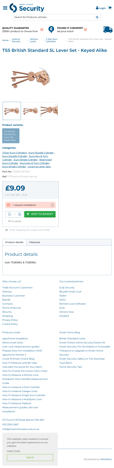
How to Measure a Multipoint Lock (22, 399)
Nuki (62, 307)
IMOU (62, 299)
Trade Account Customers (17, 287)
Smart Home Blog (69, 332)
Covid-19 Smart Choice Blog (18, 358)
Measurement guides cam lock (20, 407)
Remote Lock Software (72, 303)
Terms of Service (11, 307)
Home (5, 40)
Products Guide (11, 332)
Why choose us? (11, 281)
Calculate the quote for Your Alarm (22, 367)
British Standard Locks (72, 338)
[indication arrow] (42, 29)
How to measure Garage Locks (19, 391)
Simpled (64, 316)
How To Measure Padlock (16, 403)
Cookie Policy (10, 324)
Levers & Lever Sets (39, 166)
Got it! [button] (30, 457)
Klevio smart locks (12, 342)
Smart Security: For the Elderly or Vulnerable (84, 346)
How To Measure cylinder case (19, 362)
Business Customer (13, 295)
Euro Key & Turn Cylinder (34, 163)
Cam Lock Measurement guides (20, 346)
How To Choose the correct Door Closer (25, 371)
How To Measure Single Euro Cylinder (23, 395)
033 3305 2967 (10, 424)
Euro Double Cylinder (41, 152)
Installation (8, 411)
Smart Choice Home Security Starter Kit (82, 342)
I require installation (24, 205)
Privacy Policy (10, 320)
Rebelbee (106, 459)
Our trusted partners (71, 281)
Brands (6, 299)
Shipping (7, 316)
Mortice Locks (34, 40)
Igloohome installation (15, 338)
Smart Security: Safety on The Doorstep (82, 358)
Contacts (7, 303)
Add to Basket (40, 214)
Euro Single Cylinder (26, 159)
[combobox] (57, 17)
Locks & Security (16, 40)
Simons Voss (66, 312)
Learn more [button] (13, 450)
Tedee (62, 295)
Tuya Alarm (65, 362)
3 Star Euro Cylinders (51, 40)
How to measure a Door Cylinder (21, 387)
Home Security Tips (70, 367)
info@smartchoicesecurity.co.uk (20, 429)
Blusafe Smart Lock (70, 291)
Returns (7, 312)
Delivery (7, 291)
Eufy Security (67, 287)
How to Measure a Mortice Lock (20, 375)
